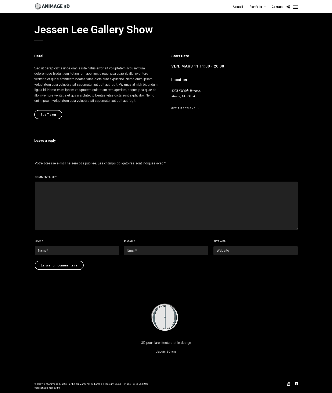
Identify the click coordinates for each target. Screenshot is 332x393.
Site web (219, 241)
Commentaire (46, 177)
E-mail (129, 241)
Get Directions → (185, 108)
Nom (39, 241)
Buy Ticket (48, 115)
